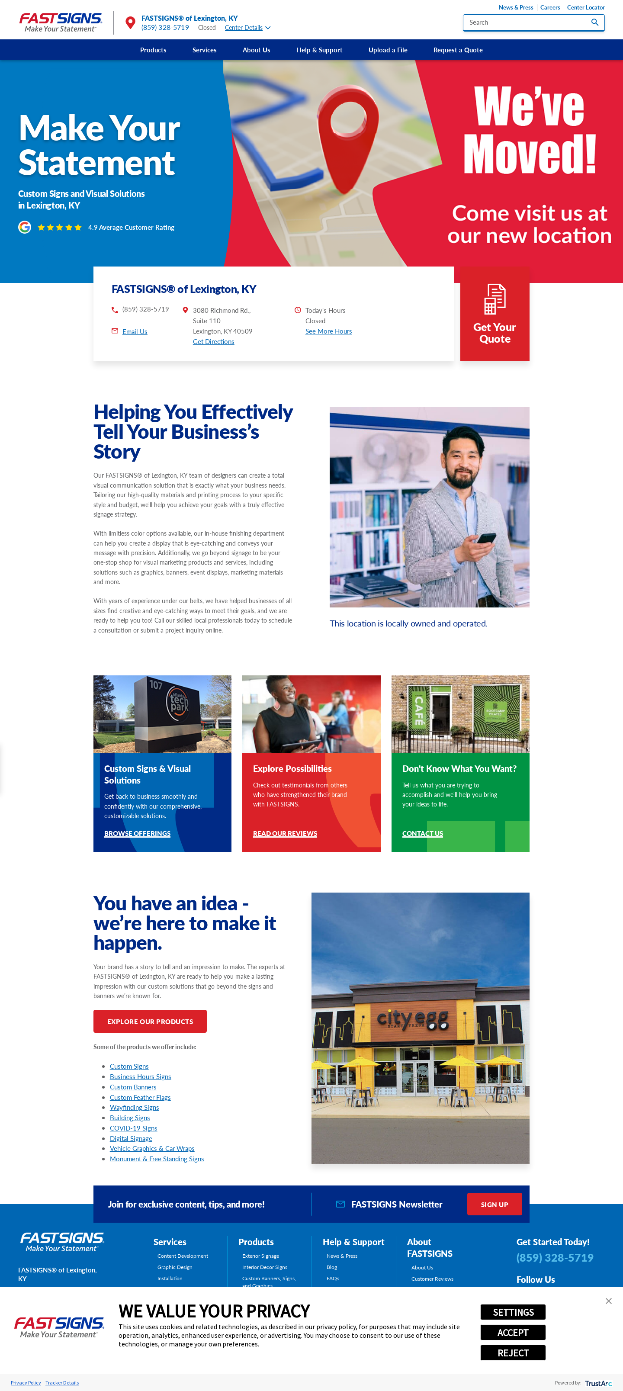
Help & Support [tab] (354, 1242)
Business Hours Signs (140, 1076)
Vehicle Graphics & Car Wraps (152, 1148)
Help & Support (319, 49)
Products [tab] (256, 1242)
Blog (332, 1267)
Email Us (135, 331)
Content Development (182, 1255)
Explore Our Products (150, 1021)
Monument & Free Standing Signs (157, 1158)
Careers (550, 7)
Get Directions (213, 341)
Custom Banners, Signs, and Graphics (269, 1282)
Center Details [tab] (248, 27)
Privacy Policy (26, 1382)
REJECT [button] (513, 1353)
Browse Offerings (137, 834)
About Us (256, 49)
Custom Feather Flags (140, 1097)
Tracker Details (62, 1382)
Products (153, 49)
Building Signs (130, 1117)
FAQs (333, 1278)
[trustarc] (597, 1382)
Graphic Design (175, 1267)
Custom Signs (129, 1065)
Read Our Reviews (285, 834)
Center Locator (586, 7)
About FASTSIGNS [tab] (430, 1247)
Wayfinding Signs (134, 1107)
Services (205, 49)
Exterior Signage (260, 1255)
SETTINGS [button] (513, 1312)
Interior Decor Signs (264, 1267)
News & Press (516, 7)
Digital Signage (131, 1138)
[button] (608, 1301)
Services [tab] (170, 1242)
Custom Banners (133, 1086)
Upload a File (388, 49)
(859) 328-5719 (165, 27)
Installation (170, 1278)
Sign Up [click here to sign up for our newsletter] (495, 1204)
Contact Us (422, 834)
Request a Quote (458, 49)
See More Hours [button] (328, 330)
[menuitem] (153, 49)
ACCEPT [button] (513, 1333)
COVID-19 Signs (133, 1127)
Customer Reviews (432, 1278)
